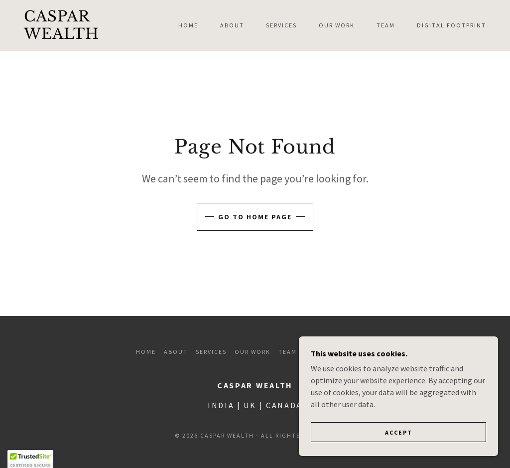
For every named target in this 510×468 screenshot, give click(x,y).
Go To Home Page (255, 216)
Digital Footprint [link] (451, 25)
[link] (85, 36)
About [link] (232, 25)
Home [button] (146, 351)
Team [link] (386, 25)
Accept (398, 453)
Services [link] (281, 25)
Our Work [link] (337, 25)
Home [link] (188, 25)
